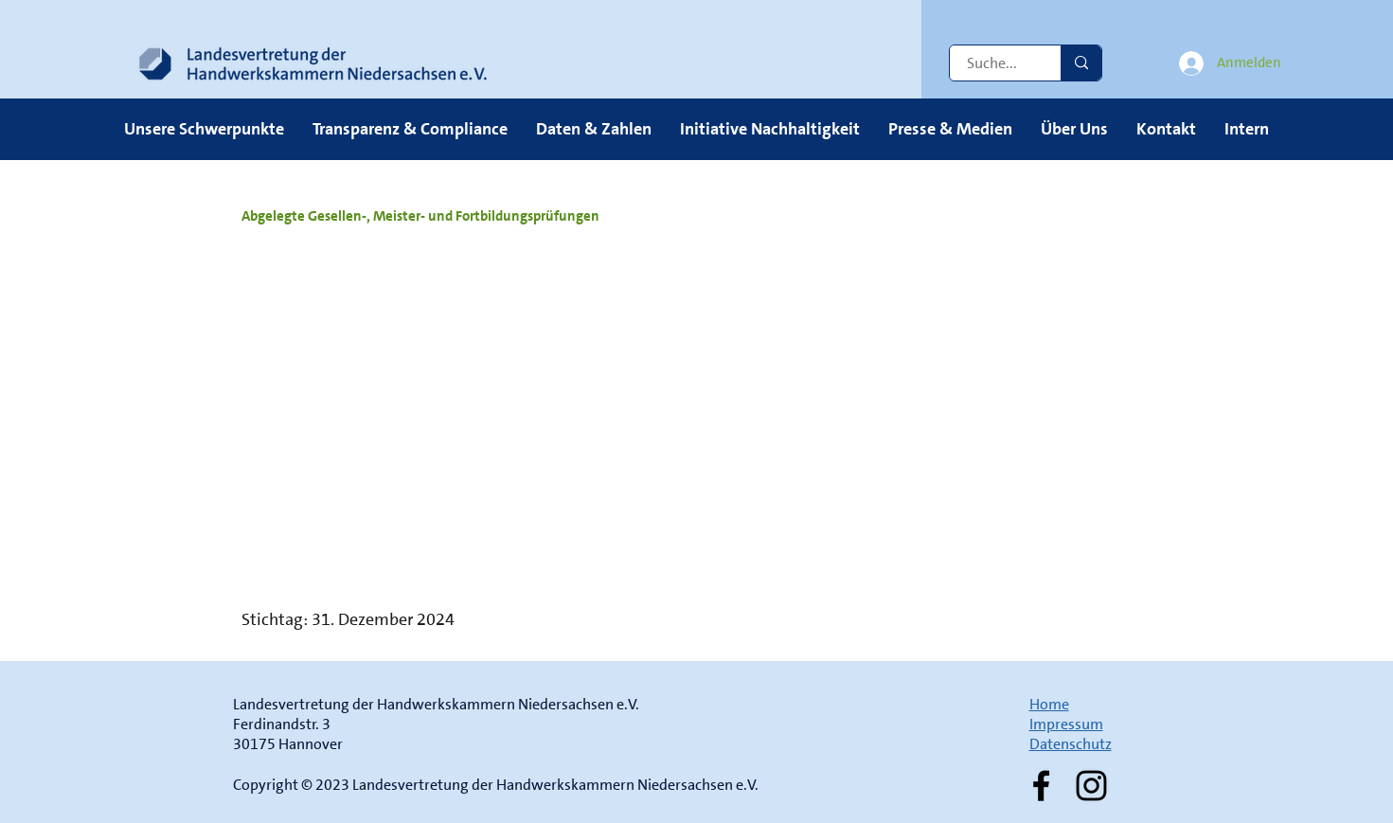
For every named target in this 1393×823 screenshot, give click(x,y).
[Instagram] (1091, 785)
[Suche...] (994, 63)
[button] (204, 128)
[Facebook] (1041, 785)
